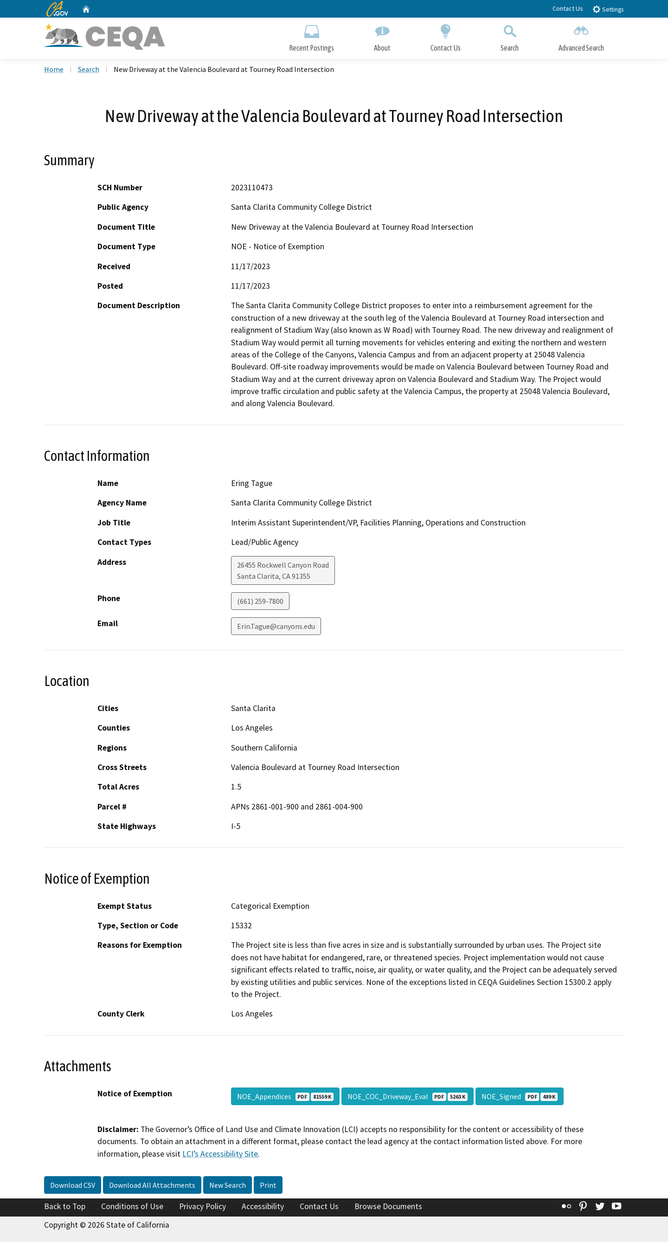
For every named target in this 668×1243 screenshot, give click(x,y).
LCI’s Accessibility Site (220, 1154)
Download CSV (72, 1186)
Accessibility (263, 1207)
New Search (227, 1186)
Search (509, 36)
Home (54, 70)
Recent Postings (311, 36)
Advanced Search (581, 36)
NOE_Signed (520, 1097)
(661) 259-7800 (260, 601)
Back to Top (64, 1207)
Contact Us (567, 8)
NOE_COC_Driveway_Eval (407, 1097)
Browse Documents (388, 1207)
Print (268, 1186)
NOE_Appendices (285, 1097)
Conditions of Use (132, 1207)
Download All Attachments (152, 1186)
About (382, 36)
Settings (607, 9)
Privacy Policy (202, 1207)
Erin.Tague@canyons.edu (276, 626)
